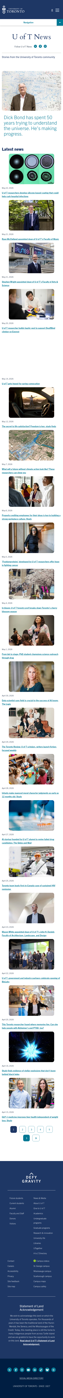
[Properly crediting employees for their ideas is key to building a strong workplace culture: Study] (31, 498)
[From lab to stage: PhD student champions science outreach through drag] (31, 637)
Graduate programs (42, 1227)
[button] (52, 10)
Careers (11, 1266)
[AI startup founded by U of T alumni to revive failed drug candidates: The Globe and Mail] (31, 822)
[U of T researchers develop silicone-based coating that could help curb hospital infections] (31, 176)
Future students (16, 1198)
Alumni (13, 1208)
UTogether (38, 1248)
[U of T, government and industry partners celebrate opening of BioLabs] (31, 961)
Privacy (11, 1276)
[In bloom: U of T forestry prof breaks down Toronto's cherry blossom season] (31, 591)
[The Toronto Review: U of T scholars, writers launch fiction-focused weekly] (31, 730)
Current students (17, 1203)
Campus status (43, 1261)
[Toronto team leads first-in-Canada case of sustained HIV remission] (31, 868)
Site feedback (13, 1281)
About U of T (39, 1203)
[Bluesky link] (47, 1369)
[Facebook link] (40, 46)
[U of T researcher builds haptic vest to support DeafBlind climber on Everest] (31, 311)
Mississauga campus (42, 1271)
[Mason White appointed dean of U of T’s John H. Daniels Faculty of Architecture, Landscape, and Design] (31, 915)
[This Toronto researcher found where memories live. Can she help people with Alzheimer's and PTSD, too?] (31, 1007)
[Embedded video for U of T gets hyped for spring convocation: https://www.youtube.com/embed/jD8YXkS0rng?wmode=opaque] (31, 355)
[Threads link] (53, 1369)
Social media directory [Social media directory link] (31, 1378)
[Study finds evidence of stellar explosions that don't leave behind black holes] (31, 1054)
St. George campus (42, 1266)
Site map (11, 1286)
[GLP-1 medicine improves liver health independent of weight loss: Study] (31, 1100)
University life (39, 1238)
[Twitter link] (35, 46)
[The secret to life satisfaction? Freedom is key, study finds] (31, 407)
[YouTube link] (28, 1369)
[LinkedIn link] (34, 1369)
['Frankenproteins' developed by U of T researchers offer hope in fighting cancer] (31, 545)
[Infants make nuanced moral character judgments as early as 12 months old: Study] (31, 776)
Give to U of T (39, 1208)
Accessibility (13, 1271)
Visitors (13, 1223)
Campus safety (40, 1286)
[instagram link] (45, 46)
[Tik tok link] (41, 1369)
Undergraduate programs (40, 1220)
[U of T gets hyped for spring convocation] (31, 360)
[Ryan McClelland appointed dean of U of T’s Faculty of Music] (31, 220)
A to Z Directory (40, 1253)
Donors (13, 1218)
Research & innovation (43, 1233)
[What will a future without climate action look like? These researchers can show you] (31, 452)
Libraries (37, 1243)
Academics (38, 1213)
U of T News (31, 37)
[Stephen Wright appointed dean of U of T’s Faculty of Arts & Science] (31, 265)
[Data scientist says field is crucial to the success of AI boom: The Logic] (31, 683)
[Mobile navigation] (57, 10)
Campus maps (40, 1281)
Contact (11, 1261)
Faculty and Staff (17, 1213)
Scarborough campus (43, 1276)
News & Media (40, 1198)
